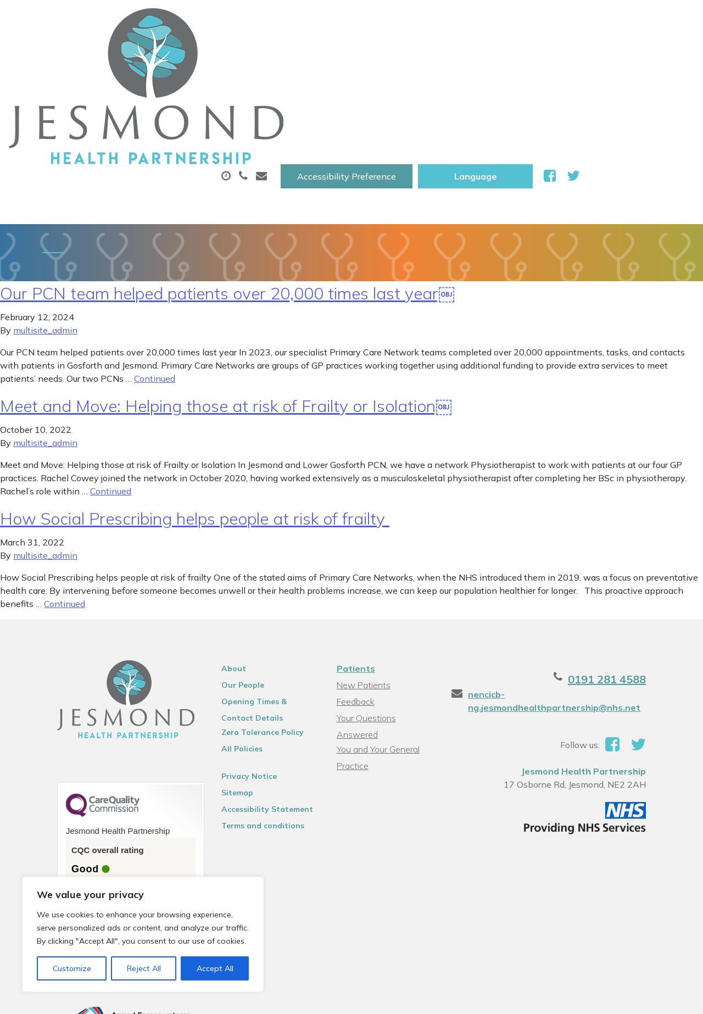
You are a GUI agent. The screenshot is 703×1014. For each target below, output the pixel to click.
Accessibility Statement (253, 725)
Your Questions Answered (386, 633)
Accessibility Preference (460, 20)
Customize (72, 968)
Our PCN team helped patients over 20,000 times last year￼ (227, 209)
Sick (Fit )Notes (467, 54)
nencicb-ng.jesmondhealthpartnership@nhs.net (565, 617)
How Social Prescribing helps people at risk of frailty (194, 434)
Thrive (666, 997)
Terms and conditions (249, 741)
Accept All (215, 968)
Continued (154, 294)
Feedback (354, 617)
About (161, 54)
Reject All (144, 968)
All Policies (228, 665)
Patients (354, 584)
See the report (73, 824)
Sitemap (223, 709)
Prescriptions (366, 54)
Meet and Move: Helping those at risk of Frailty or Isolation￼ (226, 321)
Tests (553, 54)
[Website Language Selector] (589, 20)
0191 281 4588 (638, 595)
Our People (229, 601)
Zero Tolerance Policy (249, 648)
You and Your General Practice (376, 652)
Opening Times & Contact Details (257, 619)
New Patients (634, 54)
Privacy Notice (235, 692)
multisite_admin (45, 246)
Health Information (189, 92)
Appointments (259, 54)
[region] (143, 934)
